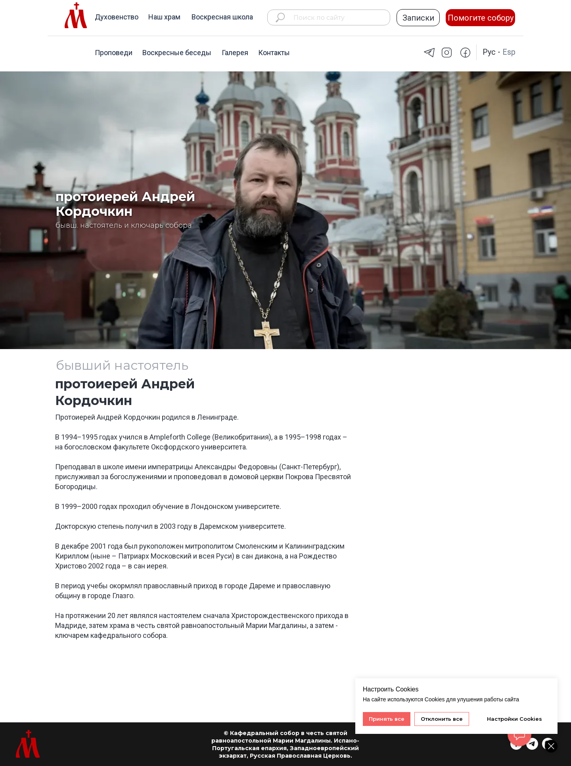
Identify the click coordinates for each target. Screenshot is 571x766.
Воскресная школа (222, 17)
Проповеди (113, 52)
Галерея (235, 52)
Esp (508, 52)
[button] (418, 17)
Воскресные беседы (176, 52)
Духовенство (116, 17)
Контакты (274, 52)
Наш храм (164, 17)
